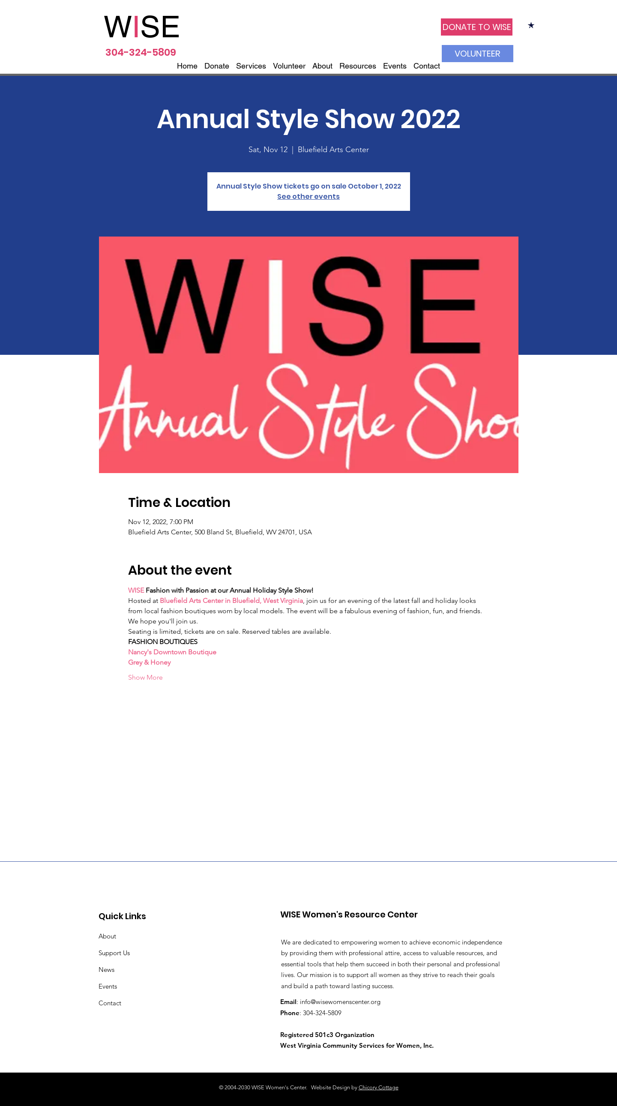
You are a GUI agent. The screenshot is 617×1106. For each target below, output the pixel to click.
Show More (145, 677)
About (107, 936)
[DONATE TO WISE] (476, 27)
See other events (308, 196)
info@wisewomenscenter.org (340, 1002)
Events (108, 986)
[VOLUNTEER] (477, 53)
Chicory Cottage (378, 1087)
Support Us (114, 953)
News (106, 969)
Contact (110, 1003)
